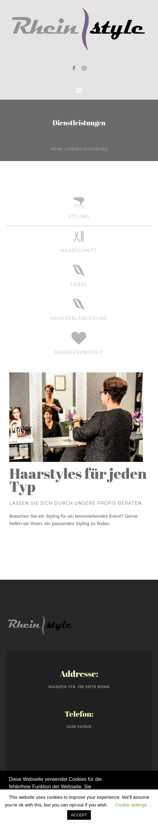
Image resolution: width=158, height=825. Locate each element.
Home (57, 149)
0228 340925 (79, 726)
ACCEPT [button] (79, 815)
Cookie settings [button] (131, 804)
